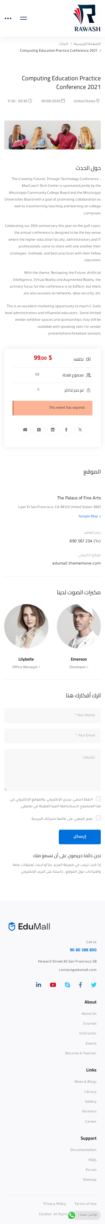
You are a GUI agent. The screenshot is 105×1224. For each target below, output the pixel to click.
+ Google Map (90, 517)
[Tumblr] (39, 430)
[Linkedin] (52, 430)
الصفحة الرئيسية (87, 44)
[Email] (25, 430)
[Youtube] (53, 985)
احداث (63, 44)
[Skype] (67, 985)
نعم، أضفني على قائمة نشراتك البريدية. (65, 819)
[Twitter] (80, 430)
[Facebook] (66, 430)
